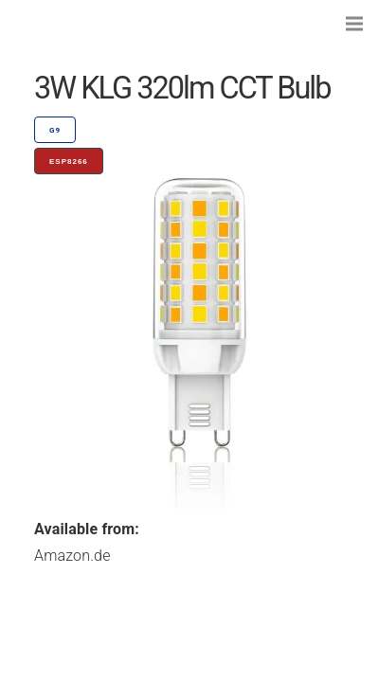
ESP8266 (68, 161)
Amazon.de (72, 556)
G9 (55, 130)
